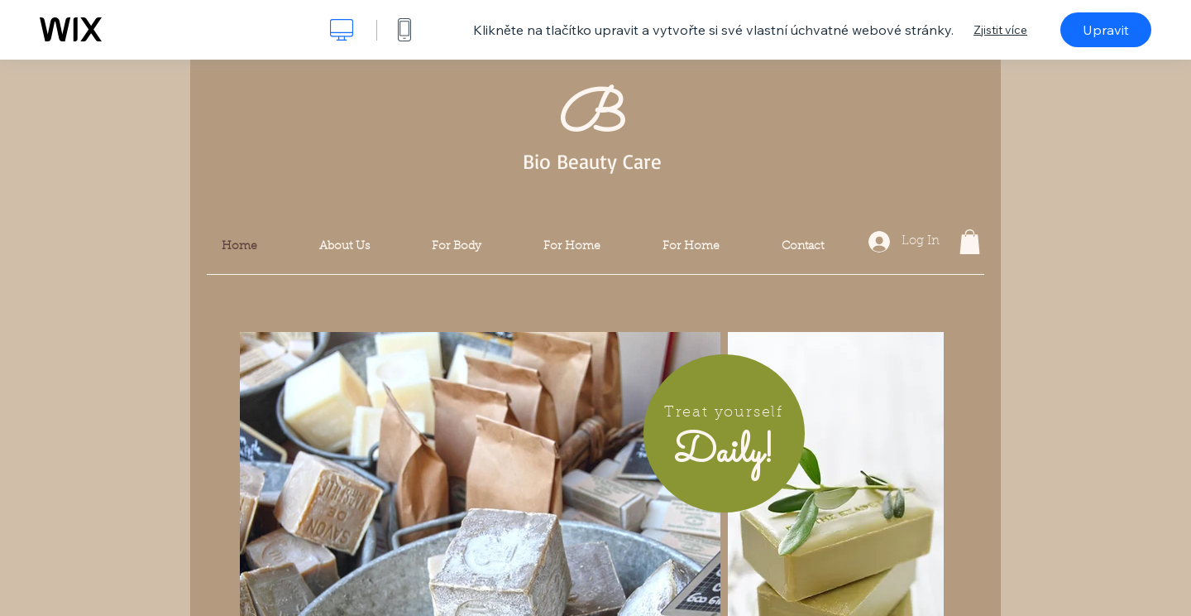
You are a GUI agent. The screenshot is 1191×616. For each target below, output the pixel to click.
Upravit (1106, 30)
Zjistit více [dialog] (1000, 29)
